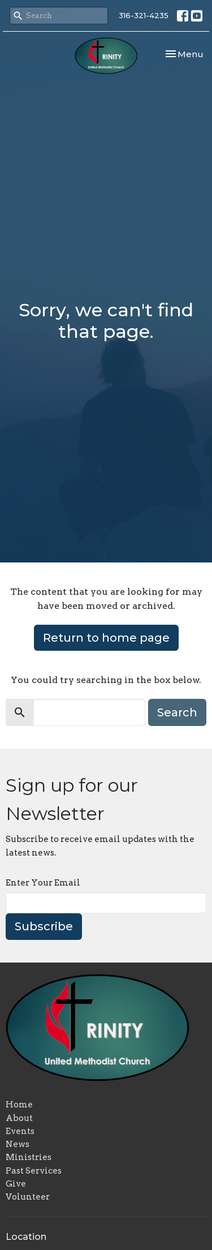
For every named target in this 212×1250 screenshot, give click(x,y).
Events (20, 1131)
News (17, 1144)
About (19, 1118)
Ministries (28, 1157)
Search (177, 712)
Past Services (34, 1171)
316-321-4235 (143, 15)
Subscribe (44, 926)
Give (16, 1184)
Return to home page (106, 638)
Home (19, 1104)
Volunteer (28, 1197)
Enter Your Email (43, 883)
